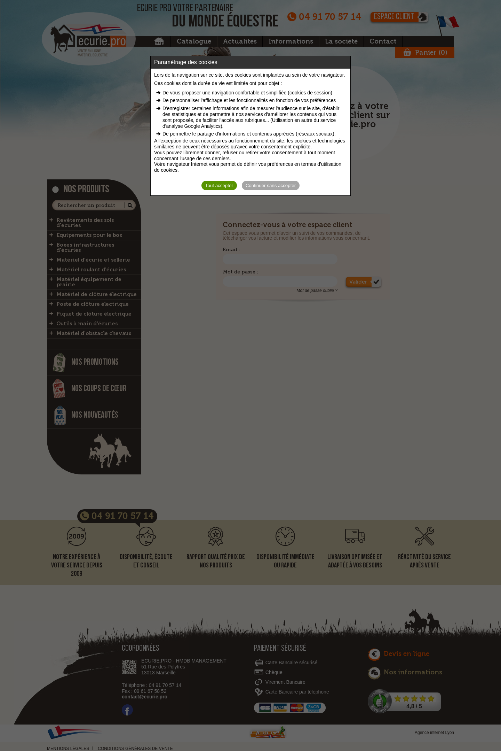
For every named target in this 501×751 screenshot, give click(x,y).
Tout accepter (219, 185)
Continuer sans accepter (271, 185)
